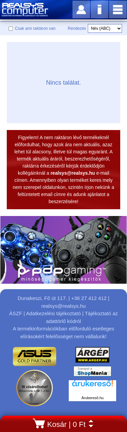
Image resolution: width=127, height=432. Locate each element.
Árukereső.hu (93, 398)
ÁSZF (15, 313)
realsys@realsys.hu (63, 306)
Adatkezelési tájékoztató (53, 313)
